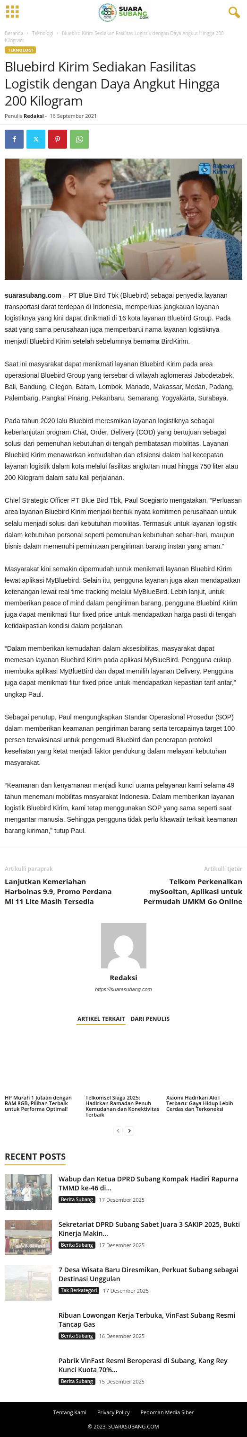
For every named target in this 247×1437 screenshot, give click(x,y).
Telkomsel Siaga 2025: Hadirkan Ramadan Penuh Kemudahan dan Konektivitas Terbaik (122, 1106)
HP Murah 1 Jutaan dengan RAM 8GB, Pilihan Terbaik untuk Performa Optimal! (38, 1103)
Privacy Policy (113, 1412)
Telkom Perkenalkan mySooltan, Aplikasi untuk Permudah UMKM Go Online (193, 891)
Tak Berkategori (79, 1290)
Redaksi (34, 115)
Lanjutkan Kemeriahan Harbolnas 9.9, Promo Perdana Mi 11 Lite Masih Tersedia (58, 891)
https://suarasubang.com (123, 989)
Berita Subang (77, 1199)
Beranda (14, 33)
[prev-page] (118, 1130)
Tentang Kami (69, 1412)
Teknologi (42, 33)
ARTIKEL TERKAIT (101, 1019)
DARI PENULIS (150, 1019)
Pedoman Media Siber (167, 1412)
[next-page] (129, 1130)
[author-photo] (123, 945)
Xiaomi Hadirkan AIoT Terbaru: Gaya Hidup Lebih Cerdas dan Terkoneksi (199, 1103)
